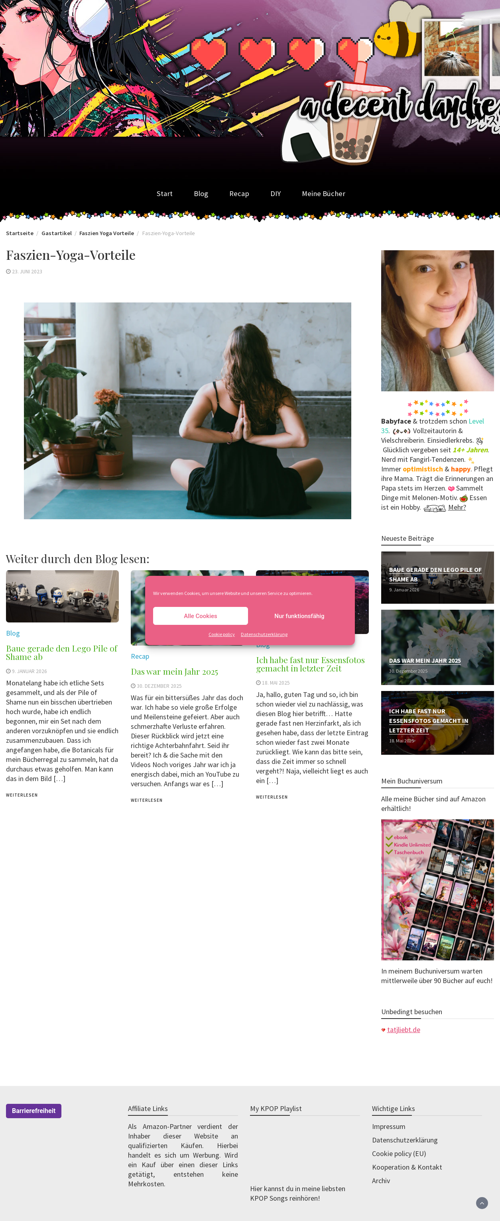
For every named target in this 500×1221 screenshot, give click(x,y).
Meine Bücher (323, 193)
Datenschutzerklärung (264, 634)
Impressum (389, 1126)
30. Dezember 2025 (159, 686)
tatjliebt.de (403, 1029)
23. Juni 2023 (27, 271)
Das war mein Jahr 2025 (174, 671)
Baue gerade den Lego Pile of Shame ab (61, 652)
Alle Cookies (200, 616)
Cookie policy (222, 634)
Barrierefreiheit (33, 1111)
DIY (275, 193)
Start (165, 193)
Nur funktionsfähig (299, 616)
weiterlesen (22, 795)
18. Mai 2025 (276, 682)
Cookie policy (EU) (399, 1153)
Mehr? (457, 507)
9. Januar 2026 (29, 671)
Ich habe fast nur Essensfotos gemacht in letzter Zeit (310, 663)
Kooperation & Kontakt (407, 1167)
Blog (201, 193)
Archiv (381, 1180)
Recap (239, 193)
